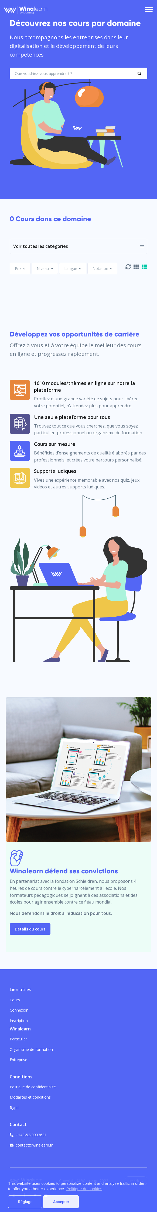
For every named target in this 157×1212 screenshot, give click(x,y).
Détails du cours (30, 929)
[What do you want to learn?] (78, 73)
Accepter (61, 1202)
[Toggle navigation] (149, 10)
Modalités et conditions (30, 1097)
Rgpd (14, 1107)
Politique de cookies (84, 1188)
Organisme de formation (31, 1049)
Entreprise (18, 1059)
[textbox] (18, 268)
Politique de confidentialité (33, 1086)
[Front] (25, 10)
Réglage (25, 1202)
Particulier (18, 1038)
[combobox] (20, 268)
